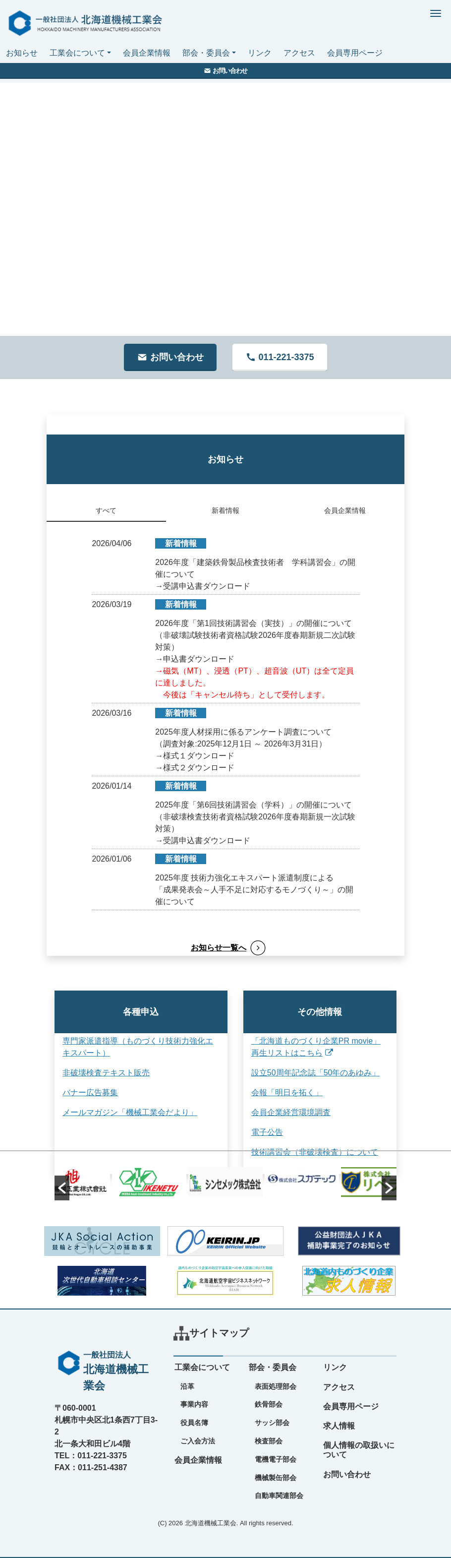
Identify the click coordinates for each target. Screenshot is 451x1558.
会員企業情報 (146, 53)
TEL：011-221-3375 (91, 1455)
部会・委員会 (206, 53)
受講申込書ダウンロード (206, 586)
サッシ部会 (272, 1423)
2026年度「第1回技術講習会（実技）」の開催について (253, 623)
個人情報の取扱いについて (359, 1450)
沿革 (187, 1386)
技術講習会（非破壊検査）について (304, 1152)
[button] (62, 1188)
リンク (260, 53)
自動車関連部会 (279, 1495)
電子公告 (257, 1132)
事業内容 (194, 1404)
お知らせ (22, 53)
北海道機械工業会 (210, 1523)
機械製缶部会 (275, 1478)
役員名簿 (194, 1423)
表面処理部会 (275, 1386)
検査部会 (268, 1441)
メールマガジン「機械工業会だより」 (129, 1112)
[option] (225, 1182)
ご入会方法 (197, 1441)
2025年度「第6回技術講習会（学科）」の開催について (253, 805)
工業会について (77, 53)
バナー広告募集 (90, 1092)
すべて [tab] (106, 510)
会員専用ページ (355, 53)
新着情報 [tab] (225, 510)
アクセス (299, 53)
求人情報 (339, 1426)
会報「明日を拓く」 (277, 1092)
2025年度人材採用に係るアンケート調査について (243, 732)
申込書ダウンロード (198, 659)
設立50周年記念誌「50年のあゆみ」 (305, 1072)
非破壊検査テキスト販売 (106, 1072)
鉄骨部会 (268, 1404)
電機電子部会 (275, 1459)
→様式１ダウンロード (194, 755)
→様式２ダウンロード (194, 767)
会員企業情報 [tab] (345, 510)
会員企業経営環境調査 (281, 1112)
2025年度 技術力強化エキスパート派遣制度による (244, 877)
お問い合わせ (347, 1474)
